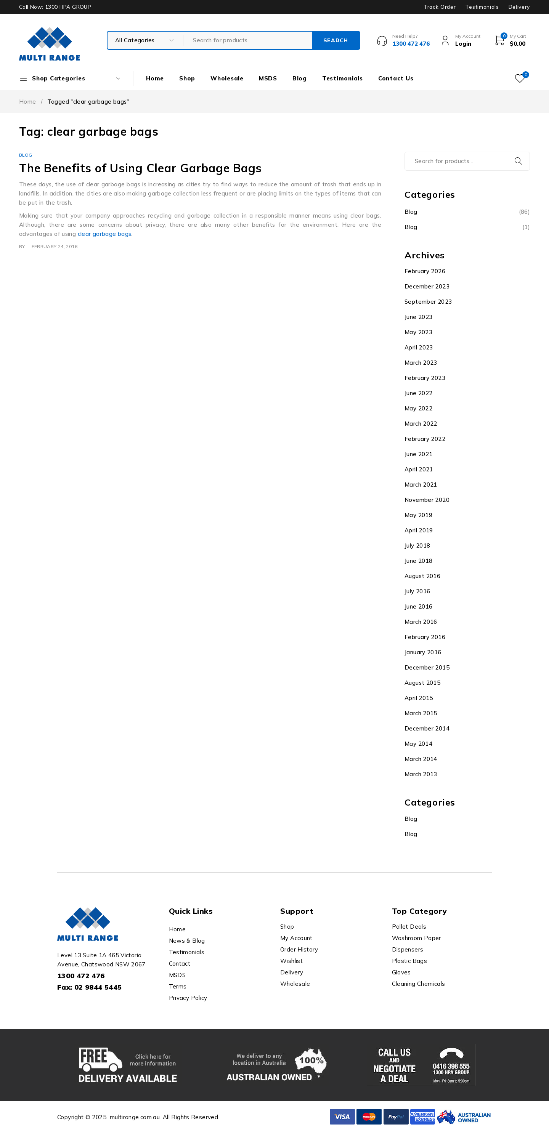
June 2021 (418, 454)
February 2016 (425, 637)
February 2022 (425, 438)
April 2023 (419, 347)
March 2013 (421, 774)
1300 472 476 (81, 975)
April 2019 (419, 530)
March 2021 (421, 484)
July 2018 (417, 545)
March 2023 (421, 362)
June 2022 (418, 393)
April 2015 (419, 698)
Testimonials (482, 7)
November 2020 (427, 499)
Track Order (440, 7)
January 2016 (423, 652)
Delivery (519, 7)
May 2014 (418, 743)
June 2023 (418, 316)
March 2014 (421, 759)
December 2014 (427, 728)
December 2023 (427, 286)
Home (27, 101)
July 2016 (417, 591)
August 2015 (422, 682)
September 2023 (428, 301)
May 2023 (418, 332)
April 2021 (419, 469)
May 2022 (418, 408)
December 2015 (427, 667)
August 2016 (422, 576)
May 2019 (418, 515)
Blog (25, 155)
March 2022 (421, 423)
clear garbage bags (105, 233)
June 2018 (418, 560)
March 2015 (421, 713)
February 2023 (425, 377)
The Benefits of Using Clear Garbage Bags (140, 168)
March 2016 (421, 621)
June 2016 (418, 606)
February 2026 (425, 271)
